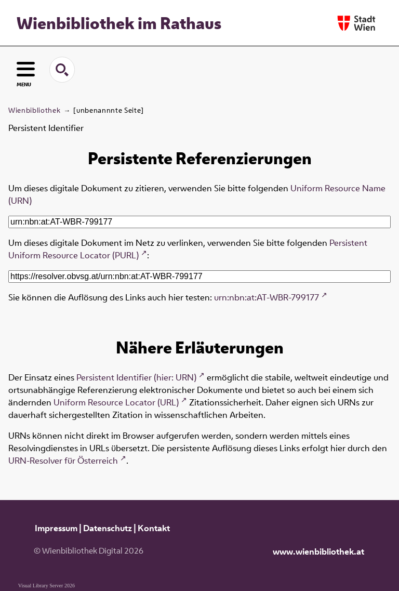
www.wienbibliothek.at (318, 551)
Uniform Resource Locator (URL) (116, 402)
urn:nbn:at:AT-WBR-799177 (266, 297)
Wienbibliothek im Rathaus (119, 23)
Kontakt (154, 528)
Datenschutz (107, 528)
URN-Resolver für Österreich (63, 460)
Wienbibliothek (34, 110)
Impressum (56, 528)
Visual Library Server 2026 (46, 585)
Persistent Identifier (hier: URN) (136, 377)
